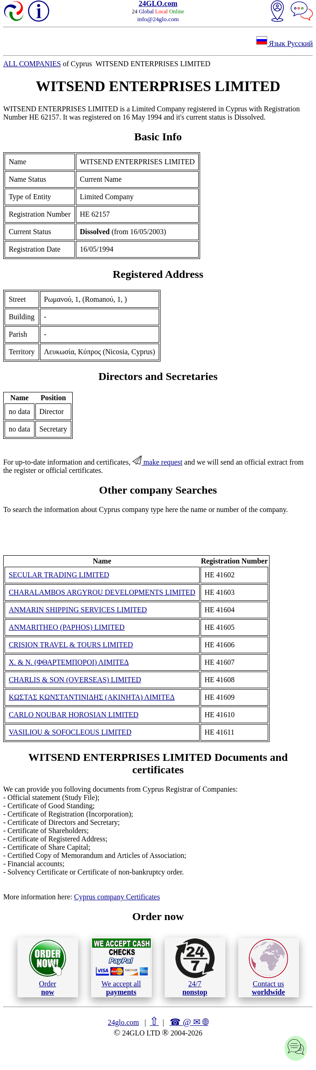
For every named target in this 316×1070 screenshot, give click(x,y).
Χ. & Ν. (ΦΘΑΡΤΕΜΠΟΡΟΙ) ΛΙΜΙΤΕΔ (69, 662)
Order (47, 967)
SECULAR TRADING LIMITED (59, 575)
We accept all (121, 966)
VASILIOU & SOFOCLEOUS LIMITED (70, 732)
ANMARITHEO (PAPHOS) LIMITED (67, 627)
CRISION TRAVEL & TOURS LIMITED (71, 645)
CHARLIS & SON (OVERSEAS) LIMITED (75, 680)
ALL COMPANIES (32, 64)
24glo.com (123, 1022)
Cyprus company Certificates (117, 897)
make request (157, 462)
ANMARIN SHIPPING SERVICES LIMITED (78, 610)
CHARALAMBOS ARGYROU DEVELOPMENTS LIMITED (102, 592)
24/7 (195, 966)
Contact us (268, 967)
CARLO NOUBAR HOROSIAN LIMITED (73, 715)
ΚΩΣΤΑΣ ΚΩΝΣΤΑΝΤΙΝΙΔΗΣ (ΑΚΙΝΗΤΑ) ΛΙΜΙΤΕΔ (92, 697)
